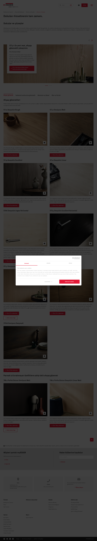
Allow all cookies (69, 281)
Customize (48, 281)
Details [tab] (48, 263)
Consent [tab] (26, 263)
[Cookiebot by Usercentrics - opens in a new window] (73, 258)
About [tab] (70, 263)
